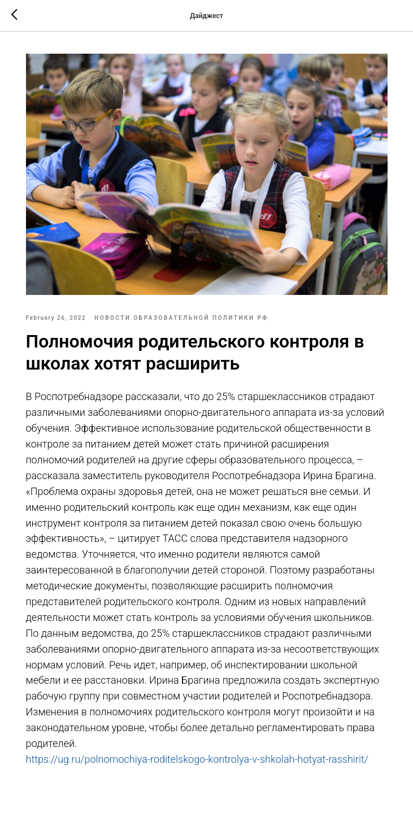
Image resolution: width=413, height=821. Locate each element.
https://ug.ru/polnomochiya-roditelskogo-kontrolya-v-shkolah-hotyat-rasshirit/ (197, 759)
